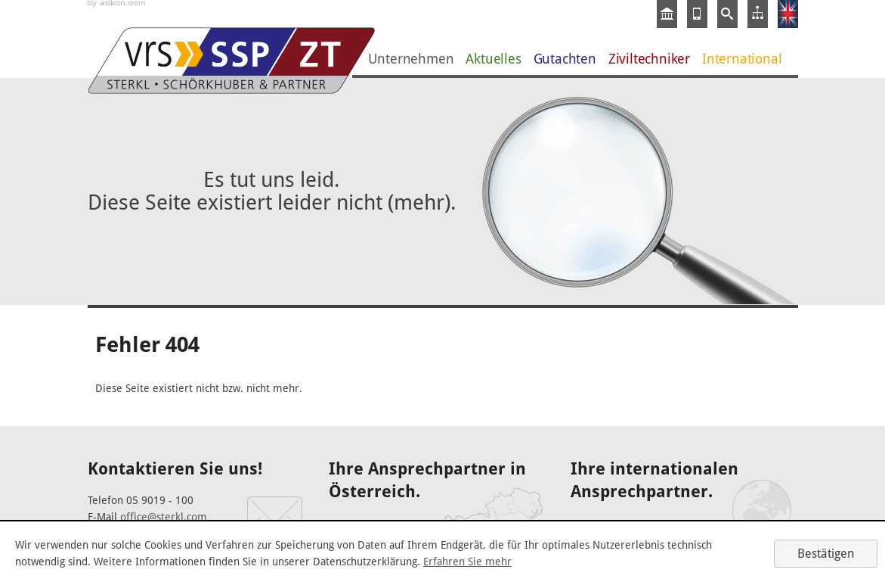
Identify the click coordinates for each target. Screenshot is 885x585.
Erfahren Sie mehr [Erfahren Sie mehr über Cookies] (467, 561)
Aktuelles (493, 59)
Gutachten (565, 59)
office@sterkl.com (163, 517)
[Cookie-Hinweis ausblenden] (825, 554)
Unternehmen (411, 59)
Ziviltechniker (649, 59)
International (741, 59)
